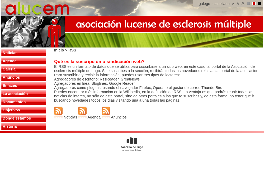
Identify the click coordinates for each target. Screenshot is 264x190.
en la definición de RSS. (162, 92)
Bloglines (99, 83)
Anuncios (11, 77)
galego (204, 4)
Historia (10, 126)
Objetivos (11, 110)
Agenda (10, 61)
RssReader (109, 79)
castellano (221, 4)
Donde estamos (17, 118)
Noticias (10, 53)
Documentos (14, 102)
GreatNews (130, 79)
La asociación (15, 94)
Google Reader (121, 83)
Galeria (9, 69)
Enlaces (10, 85)
